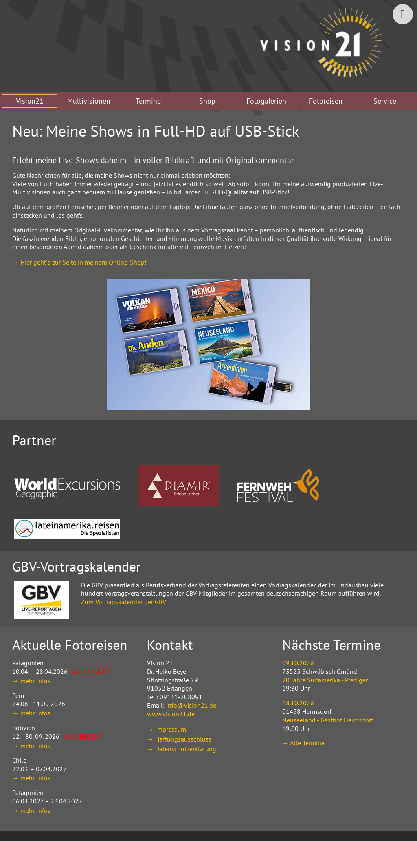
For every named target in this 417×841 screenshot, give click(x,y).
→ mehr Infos (31, 681)
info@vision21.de (191, 705)
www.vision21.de (171, 714)
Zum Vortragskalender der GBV (123, 602)
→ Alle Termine (303, 743)
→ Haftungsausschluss (179, 739)
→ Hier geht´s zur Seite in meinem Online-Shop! (79, 262)
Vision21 (30, 101)
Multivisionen (88, 101)
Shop (207, 101)
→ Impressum (166, 729)
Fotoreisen (325, 101)
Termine (148, 101)
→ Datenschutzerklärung (181, 749)
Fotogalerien (266, 101)
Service (384, 101)
